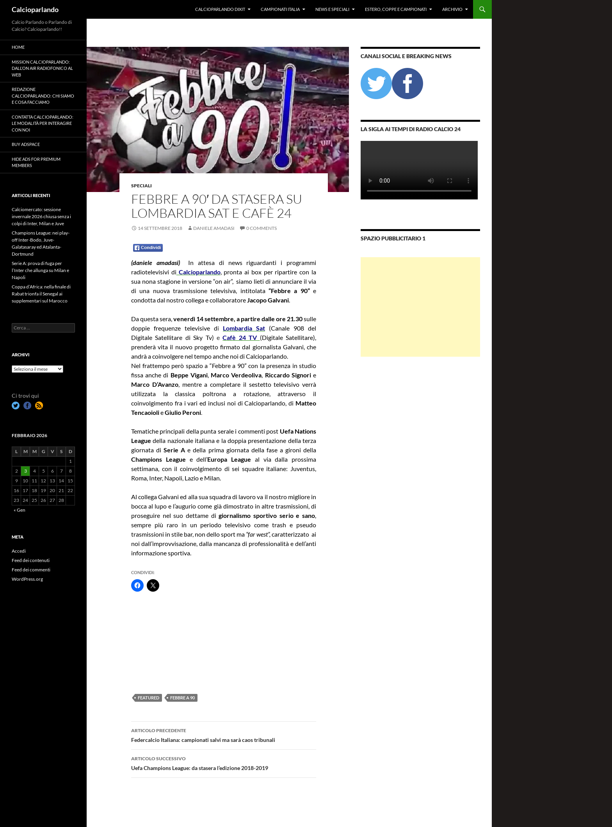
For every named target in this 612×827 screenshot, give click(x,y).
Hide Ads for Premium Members (36, 162)
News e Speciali (332, 9)
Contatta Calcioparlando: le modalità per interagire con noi (42, 123)
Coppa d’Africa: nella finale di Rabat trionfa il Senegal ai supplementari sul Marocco (41, 294)
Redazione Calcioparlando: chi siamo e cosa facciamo (43, 96)
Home (18, 47)
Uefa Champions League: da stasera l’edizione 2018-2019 (223, 762)
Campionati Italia (280, 9)
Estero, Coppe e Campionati (396, 9)
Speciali (141, 186)
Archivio (452, 9)
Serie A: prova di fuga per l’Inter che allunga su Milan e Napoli (40, 270)
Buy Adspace (26, 144)
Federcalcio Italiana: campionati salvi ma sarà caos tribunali (223, 734)
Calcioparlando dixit (220, 9)
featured (148, 697)
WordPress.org (27, 579)
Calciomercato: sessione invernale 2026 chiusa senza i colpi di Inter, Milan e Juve (41, 216)
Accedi (19, 551)
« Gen (19, 510)
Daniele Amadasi (214, 228)
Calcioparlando (35, 9)
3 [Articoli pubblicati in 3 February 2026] (25, 471)
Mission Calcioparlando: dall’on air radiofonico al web (42, 68)
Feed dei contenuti (31, 560)
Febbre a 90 (182, 697)
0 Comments (261, 228)
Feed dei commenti (31, 570)
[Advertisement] (170, 642)
